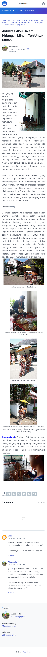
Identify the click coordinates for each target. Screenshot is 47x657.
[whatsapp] (19, 494)
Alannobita (12, 562)
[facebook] (8, 494)
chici (11, 569)
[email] (34, 494)
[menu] (4, 3)
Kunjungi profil (18, 616)
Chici (10, 536)
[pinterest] (29, 494)
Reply (11, 555)
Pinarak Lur (27, 652)
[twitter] (14, 494)
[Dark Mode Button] (43, 3)
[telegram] (24, 494)
